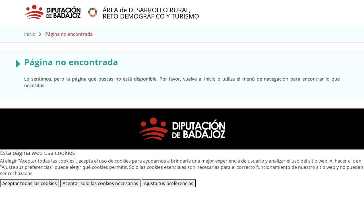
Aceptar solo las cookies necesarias (100, 183)
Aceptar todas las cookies (29, 183)
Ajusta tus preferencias (168, 183)
